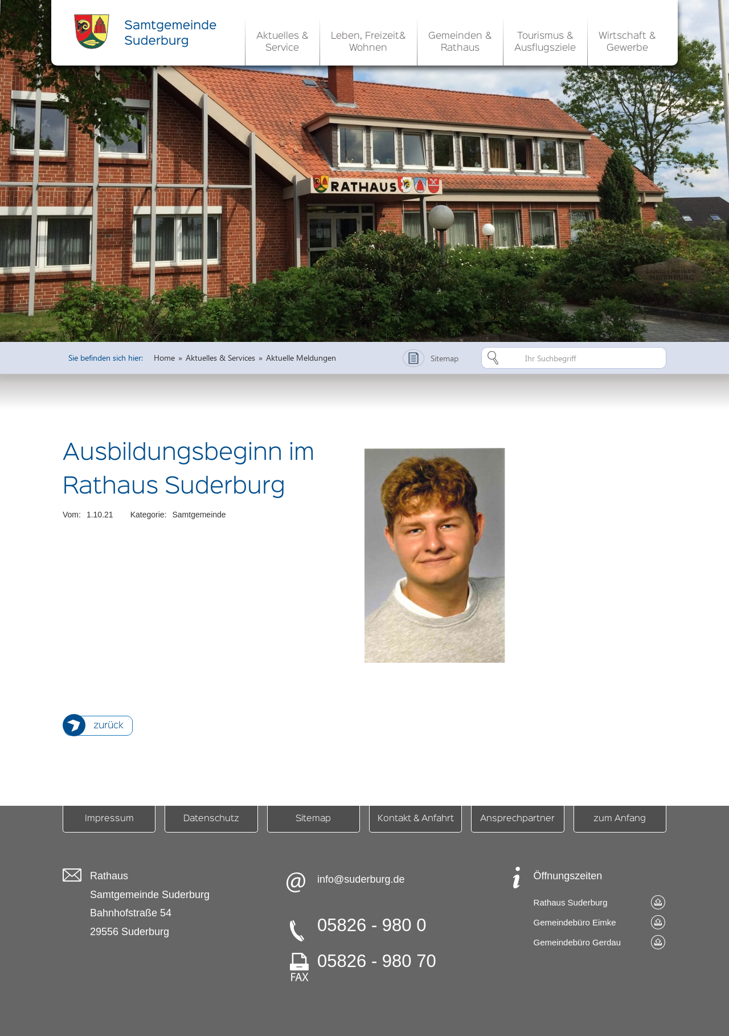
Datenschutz (211, 819)
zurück (108, 725)
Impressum (109, 819)
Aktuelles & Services (220, 357)
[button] (282, 40)
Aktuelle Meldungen (301, 357)
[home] (148, 31)
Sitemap (313, 819)
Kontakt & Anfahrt (416, 819)
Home (164, 357)
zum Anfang (619, 819)
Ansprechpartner (517, 819)
